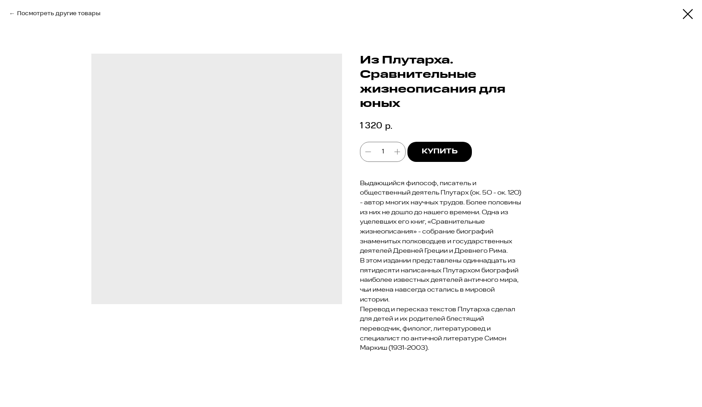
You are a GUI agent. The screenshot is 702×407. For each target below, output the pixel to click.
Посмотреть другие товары (58, 13)
